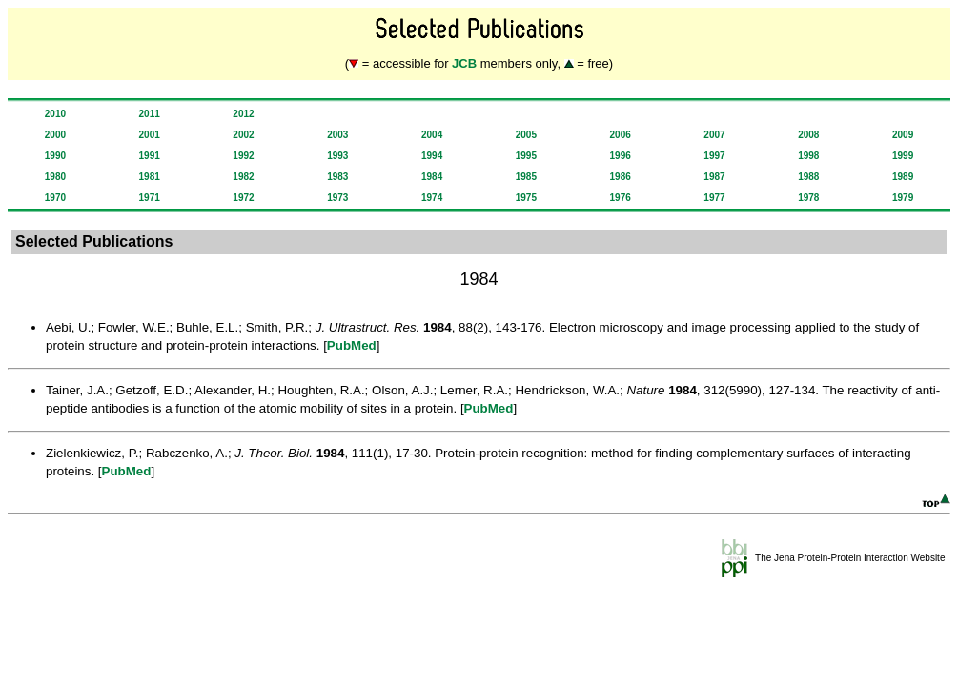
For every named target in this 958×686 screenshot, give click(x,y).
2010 (55, 114)
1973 (337, 197)
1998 (808, 156)
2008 (808, 135)
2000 (55, 135)
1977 (713, 197)
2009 (902, 135)
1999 (902, 156)
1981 (149, 177)
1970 (55, 197)
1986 (620, 177)
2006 (620, 135)
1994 (431, 156)
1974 (431, 197)
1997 (713, 156)
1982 (243, 177)
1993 (337, 156)
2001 (149, 135)
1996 (620, 156)
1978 (808, 197)
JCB (464, 63)
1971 (149, 197)
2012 (243, 114)
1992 (243, 156)
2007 (713, 135)
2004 (431, 135)
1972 (243, 197)
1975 (526, 197)
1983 (337, 177)
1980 (55, 177)
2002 (243, 135)
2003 (337, 135)
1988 (808, 177)
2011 (149, 114)
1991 (149, 156)
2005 (526, 135)
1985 (526, 177)
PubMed (352, 345)
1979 (902, 197)
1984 (431, 177)
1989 (902, 177)
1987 (713, 177)
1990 (55, 156)
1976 (620, 197)
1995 (526, 156)
